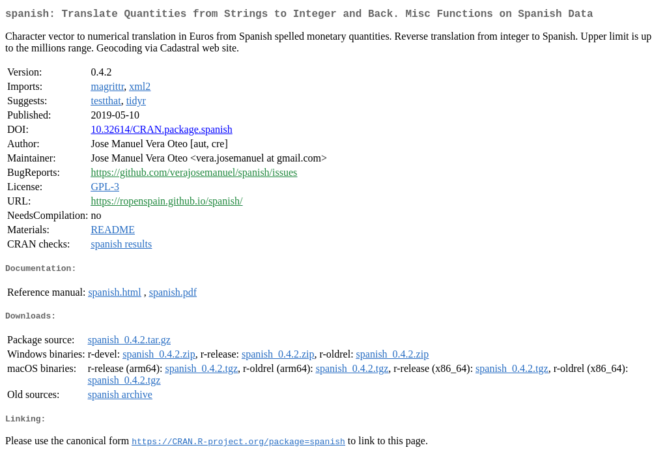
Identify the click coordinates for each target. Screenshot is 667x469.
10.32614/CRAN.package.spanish (161, 131)
